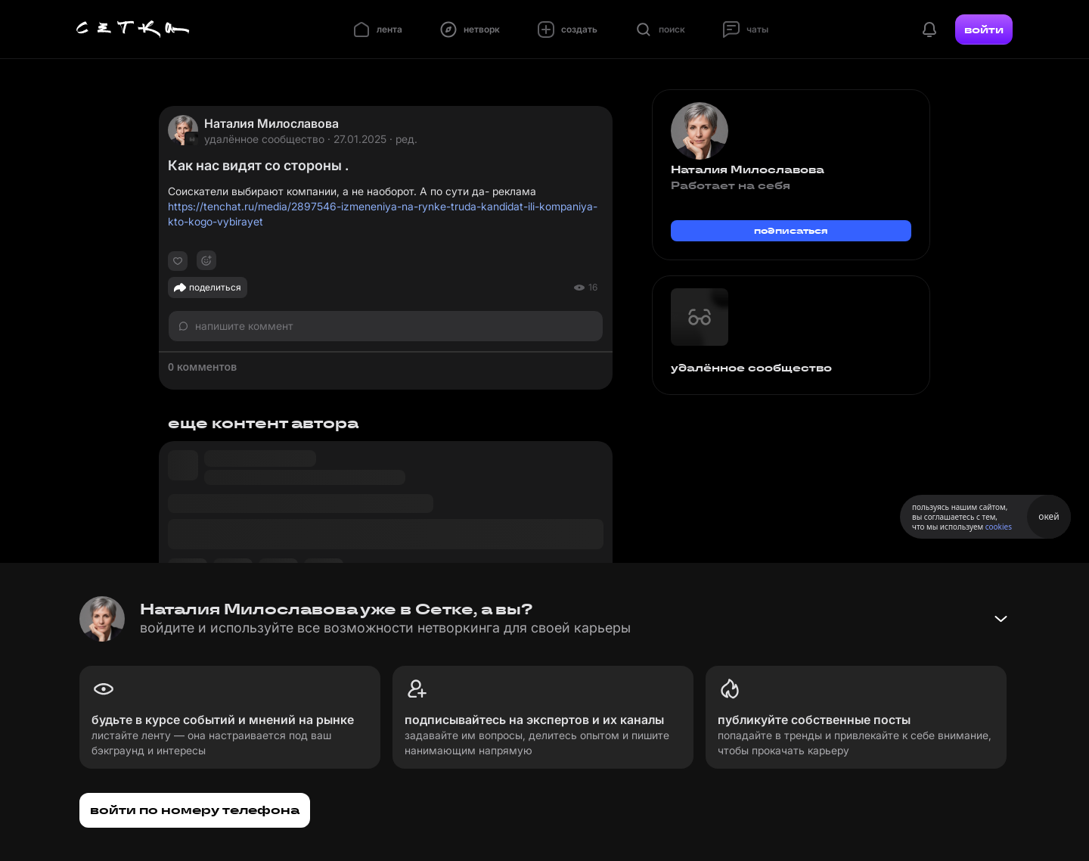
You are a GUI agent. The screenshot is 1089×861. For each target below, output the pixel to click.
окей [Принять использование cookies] (1048, 516)
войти (984, 29)
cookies (998, 526)
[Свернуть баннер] (1000, 619)
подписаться (791, 230)
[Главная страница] (133, 29)
